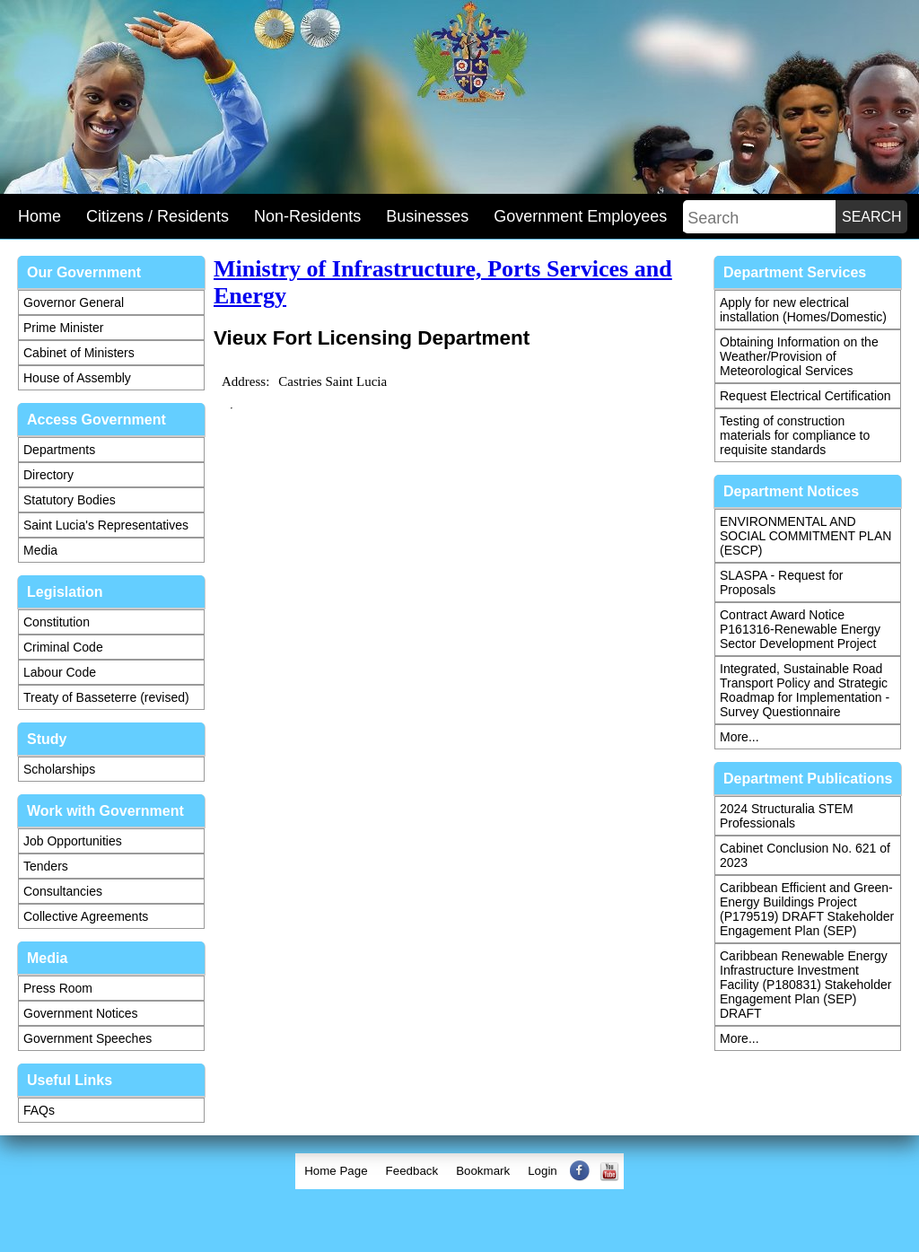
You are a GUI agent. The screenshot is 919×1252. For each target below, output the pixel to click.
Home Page (335, 1171)
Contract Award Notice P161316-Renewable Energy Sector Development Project (800, 629)
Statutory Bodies (69, 500)
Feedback (412, 1171)
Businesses (427, 216)
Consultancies (62, 891)
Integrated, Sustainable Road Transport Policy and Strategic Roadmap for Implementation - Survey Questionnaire (804, 690)
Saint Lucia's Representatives (105, 525)
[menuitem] (335, 1171)
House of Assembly (77, 378)
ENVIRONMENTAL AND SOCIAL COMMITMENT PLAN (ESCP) (805, 535)
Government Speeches (87, 1038)
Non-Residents (307, 216)
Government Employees (580, 216)
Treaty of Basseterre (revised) (106, 697)
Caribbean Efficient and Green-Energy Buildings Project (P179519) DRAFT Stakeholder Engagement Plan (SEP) (807, 909)
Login (542, 1171)
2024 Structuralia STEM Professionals (786, 815)
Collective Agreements (85, 916)
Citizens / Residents (157, 216)
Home (39, 216)
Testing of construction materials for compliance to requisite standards (795, 435)
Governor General (73, 302)
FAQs (39, 1110)
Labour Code (59, 672)
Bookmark (483, 1171)
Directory (48, 475)
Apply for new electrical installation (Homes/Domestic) (803, 309)
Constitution (56, 622)
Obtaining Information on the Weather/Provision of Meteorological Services (799, 356)
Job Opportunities (72, 841)
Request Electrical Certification (805, 396)
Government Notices (80, 1013)
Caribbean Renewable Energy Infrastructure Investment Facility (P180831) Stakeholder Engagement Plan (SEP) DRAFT (805, 984)
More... (739, 737)
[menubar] (459, 1171)
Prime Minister (63, 327)
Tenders (45, 866)
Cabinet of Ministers (79, 353)
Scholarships (59, 769)
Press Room (57, 988)
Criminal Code (63, 647)
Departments (59, 449)
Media (40, 550)
